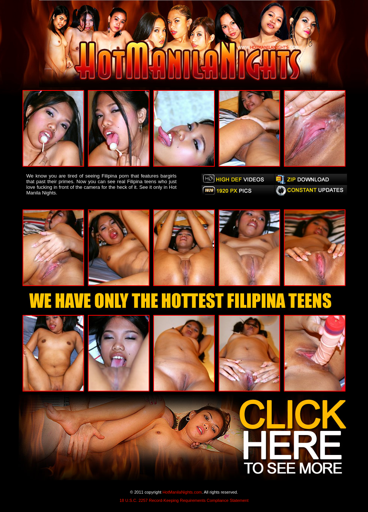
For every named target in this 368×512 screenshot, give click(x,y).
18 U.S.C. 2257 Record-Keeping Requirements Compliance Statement (184, 500)
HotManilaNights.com (182, 492)
